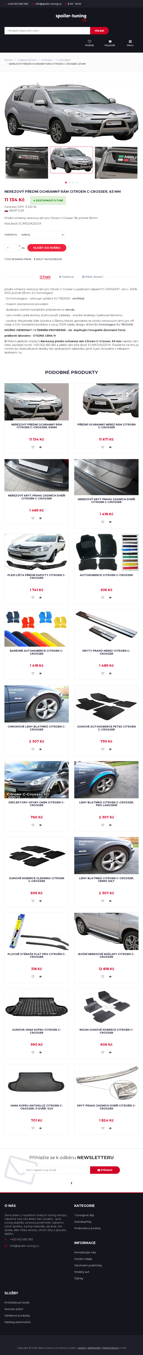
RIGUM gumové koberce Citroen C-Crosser (107, 1031)
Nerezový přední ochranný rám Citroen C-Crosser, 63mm (36, 426)
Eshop (8, 60)
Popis (45, 276)
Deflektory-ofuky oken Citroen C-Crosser (37, 804)
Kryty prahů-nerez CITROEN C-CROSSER (106, 652)
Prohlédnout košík (16, 1302)
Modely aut (81, 1272)
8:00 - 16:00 (73, 3)
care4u (82, 1347)
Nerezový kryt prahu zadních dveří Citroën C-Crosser (36, 497)
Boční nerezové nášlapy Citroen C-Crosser (106, 955)
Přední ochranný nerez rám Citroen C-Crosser (106, 426)
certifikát (78, 298)
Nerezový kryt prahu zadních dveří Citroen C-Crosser (106, 501)
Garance (66, 276)
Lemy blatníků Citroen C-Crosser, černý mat (106, 880)
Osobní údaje (83, 1259)
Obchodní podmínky (88, 1265)
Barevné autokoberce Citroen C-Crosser (36, 652)
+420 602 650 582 (16, 3)
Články (78, 1278)
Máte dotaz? (92, 276)
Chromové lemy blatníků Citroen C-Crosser (37, 728)
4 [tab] (77, 182)
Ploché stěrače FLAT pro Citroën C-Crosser (37, 955)
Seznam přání (13, 1309)
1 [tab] (66, 182)
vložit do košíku (44, 247)
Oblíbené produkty (17, 1315)
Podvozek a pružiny (87, 1228)
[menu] (109, 43)
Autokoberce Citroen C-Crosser (106, 575)
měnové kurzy (110, 1347)
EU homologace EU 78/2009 (113, 324)
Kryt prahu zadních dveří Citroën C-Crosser (106, 1107)
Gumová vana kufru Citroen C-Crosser (36, 1031)
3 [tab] (73, 182)
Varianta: (34, 234)
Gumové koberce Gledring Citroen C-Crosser (36, 880)
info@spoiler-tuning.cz (46, 3)
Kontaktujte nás (85, 1252)
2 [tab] (70, 182)
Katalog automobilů (17, 1322)
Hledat (99, 30)
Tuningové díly (27, 60)
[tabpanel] (71, 160)
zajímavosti (94, 1347)
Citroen (46, 60)
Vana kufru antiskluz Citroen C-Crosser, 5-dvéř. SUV (36, 1107)
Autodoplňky (83, 1221)
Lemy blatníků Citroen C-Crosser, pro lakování (106, 804)
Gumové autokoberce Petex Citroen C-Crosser (106, 728)
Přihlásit (105, 1170)
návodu (70, 309)
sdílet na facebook (48, 259)
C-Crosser (63, 60)
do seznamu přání (17, 259)
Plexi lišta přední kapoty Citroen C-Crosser (36, 576)
